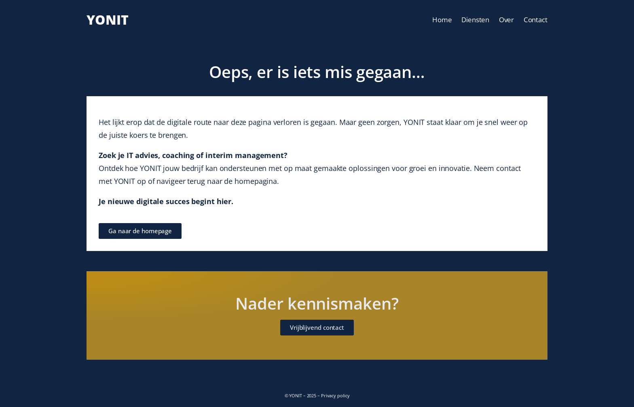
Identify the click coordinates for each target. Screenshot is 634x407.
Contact (535, 19)
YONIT (108, 19)
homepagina (256, 181)
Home (442, 19)
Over (506, 19)
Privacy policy (335, 395)
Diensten (475, 19)
